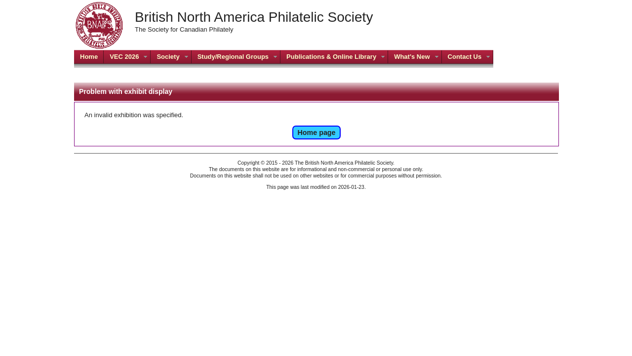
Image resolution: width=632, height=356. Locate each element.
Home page (316, 132)
